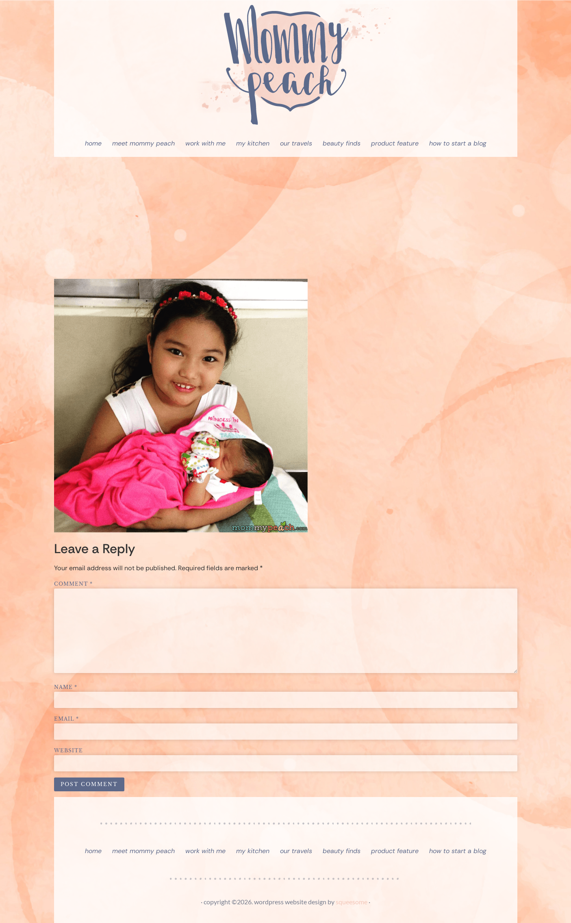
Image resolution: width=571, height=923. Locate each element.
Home (93, 143)
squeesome (351, 902)
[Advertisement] (286, 218)
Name (65, 687)
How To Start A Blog (457, 143)
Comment (73, 584)
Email (66, 719)
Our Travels (296, 143)
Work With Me (205, 143)
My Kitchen (252, 143)
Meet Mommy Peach (143, 143)
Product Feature (395, 143)
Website (68, 750)
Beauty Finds (341, 143)
